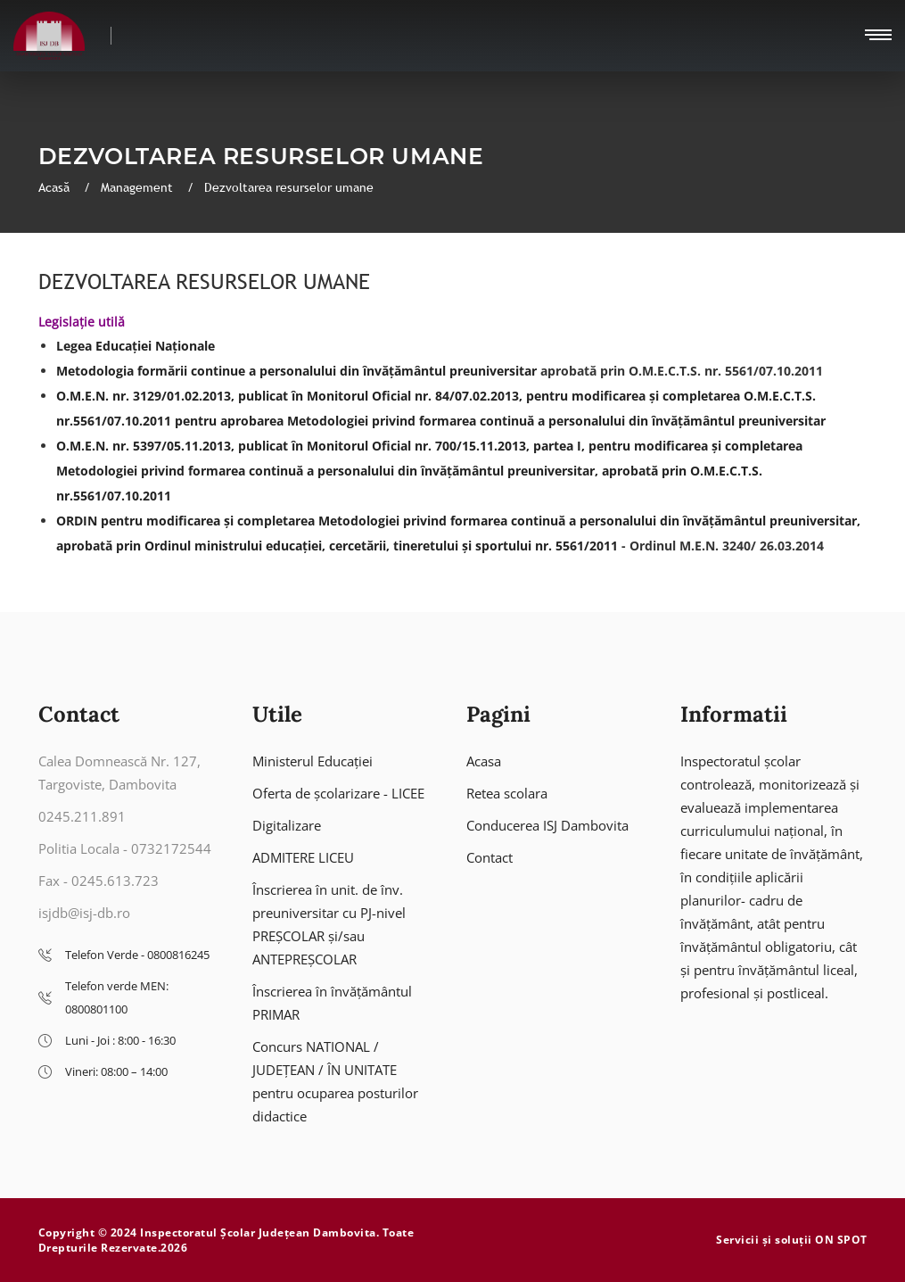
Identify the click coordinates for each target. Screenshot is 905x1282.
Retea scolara (506, 793)
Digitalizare (286, 825)
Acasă (55, 187)
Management (139, 187)
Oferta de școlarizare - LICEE (338, 793)
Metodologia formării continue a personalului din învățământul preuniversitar (296, 370)
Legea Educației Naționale (135, 345)
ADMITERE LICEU (303, 857)
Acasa (483, 761)
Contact (489, 857)
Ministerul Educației (312, 761)
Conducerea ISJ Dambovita (547, 825)
